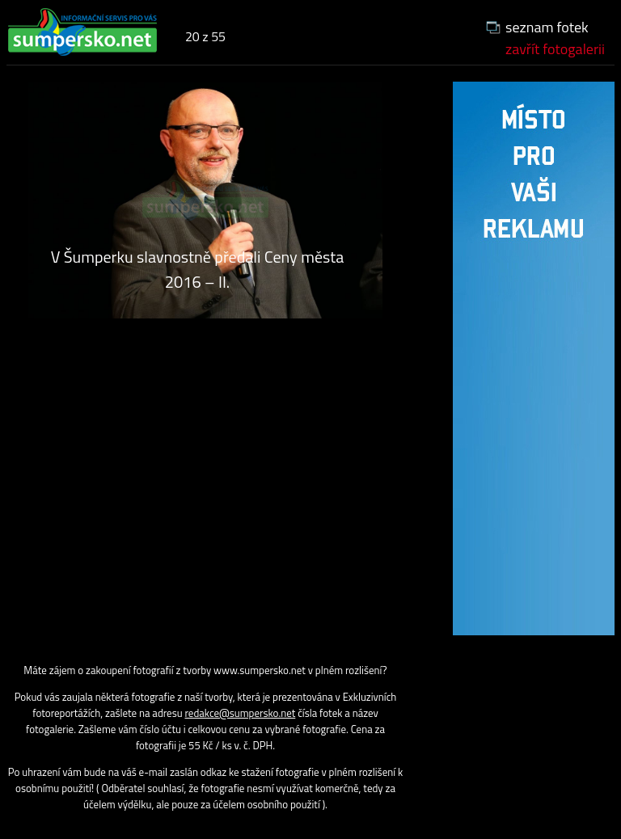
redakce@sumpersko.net (240, 713)
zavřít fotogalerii (555, 49)
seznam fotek (547, 27)
